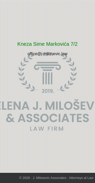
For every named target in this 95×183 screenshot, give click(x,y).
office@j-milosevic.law (47, 54)
